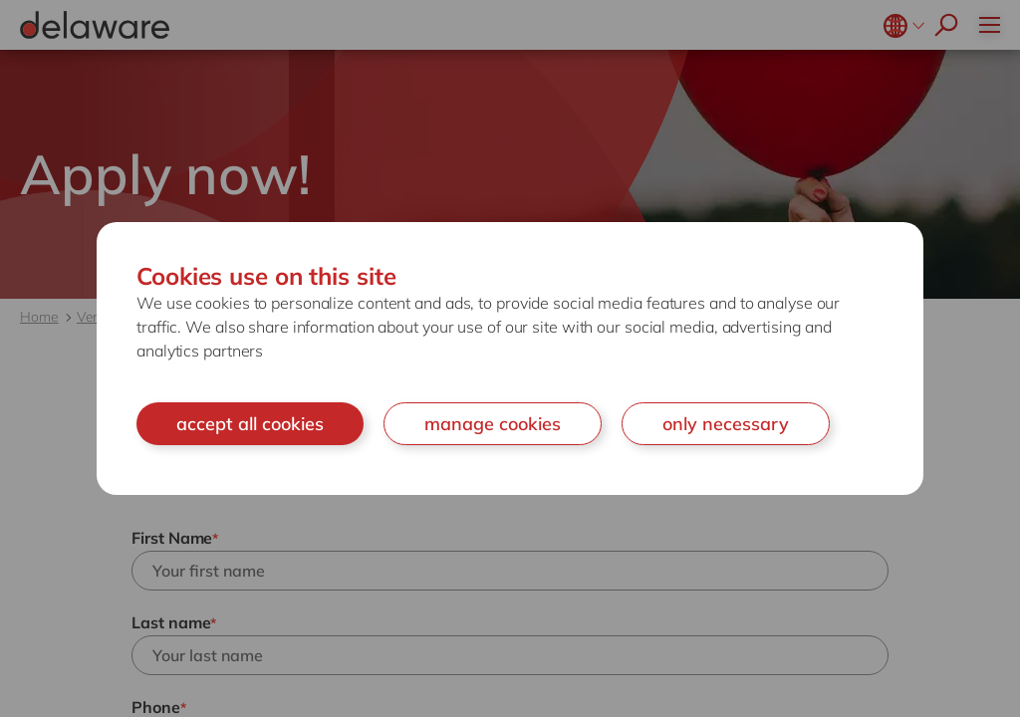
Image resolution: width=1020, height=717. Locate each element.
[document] (510, 359)
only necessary (725, 423)
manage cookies (492, 423)
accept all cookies (250, 423)
